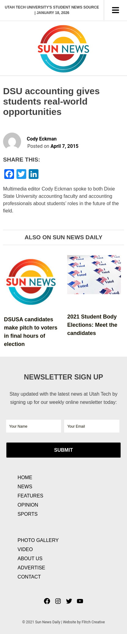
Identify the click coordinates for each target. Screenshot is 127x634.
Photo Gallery (38, 540)
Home (25, 477)
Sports (28, 514)
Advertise (31, 567)
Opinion (28, 505)
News (25, 486)
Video (25, 549)
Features (30, 495)
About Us (30, 558)
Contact (29, 576)
